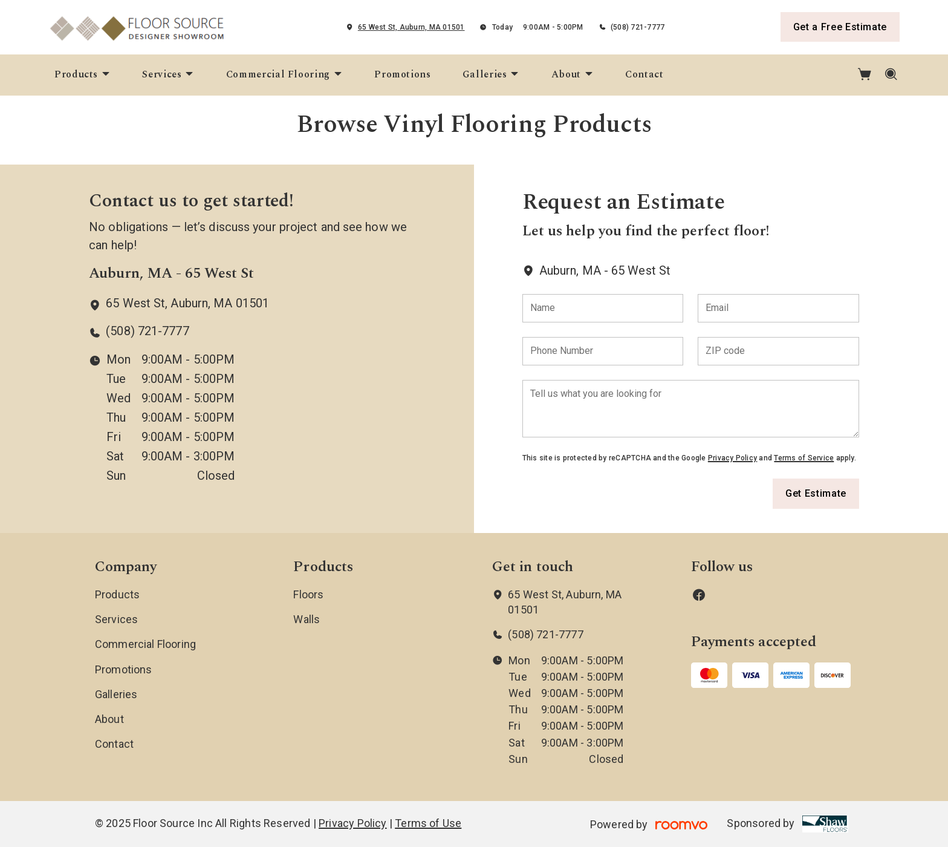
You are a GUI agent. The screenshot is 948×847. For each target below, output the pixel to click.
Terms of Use (428, 823)
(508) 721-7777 (637, 27)
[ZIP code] (778, 351)
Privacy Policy (732, 458)
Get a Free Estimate (840, 27)
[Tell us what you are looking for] (690, 408)
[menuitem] (82, 75)
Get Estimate (815, 493)
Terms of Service (804, 458)
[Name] (603, 308)
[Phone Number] (603, 351)
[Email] (778, 308)
